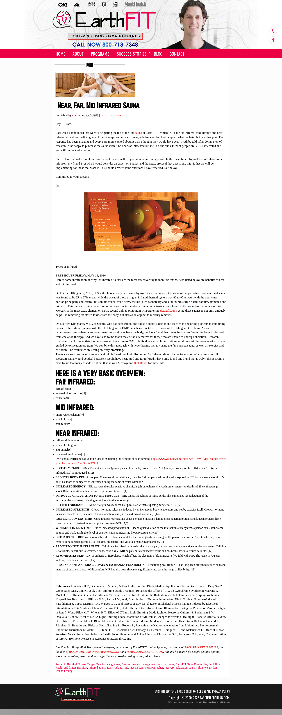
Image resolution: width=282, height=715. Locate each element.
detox (171, 664)
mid (126, 667)
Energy (198, 664)
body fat (162, 664)
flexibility (214, 664)
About (78, 53)
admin (76, 115)
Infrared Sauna (97, 667)
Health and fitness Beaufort (71, 667)
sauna (138, 132)
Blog (158, 53)
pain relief (157, 667)
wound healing (64, 670)
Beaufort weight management (139, 664)
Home (60, 53)
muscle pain (137, 667)
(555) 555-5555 (102, 41)
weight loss (210, 667)
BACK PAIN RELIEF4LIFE (201, 647)
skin (200, 667)
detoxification (168, 310)
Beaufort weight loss (108, 664)
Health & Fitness (76, 664)
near (147, 667)
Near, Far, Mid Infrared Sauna (98, 105)
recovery (170, 667)
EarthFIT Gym (184, 664)
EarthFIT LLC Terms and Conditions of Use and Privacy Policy (192, 691)
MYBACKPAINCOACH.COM (145, 651)
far (205, 664)
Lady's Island (114, 667)
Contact (177, 53)
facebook (273, 39)
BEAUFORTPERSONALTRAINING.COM (95, 651)
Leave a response (111, 115)
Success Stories (132, 53)
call (273, 30)
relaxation (182, 667)
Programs (100, 53)
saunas (193, 667)
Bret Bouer (140, 363)
